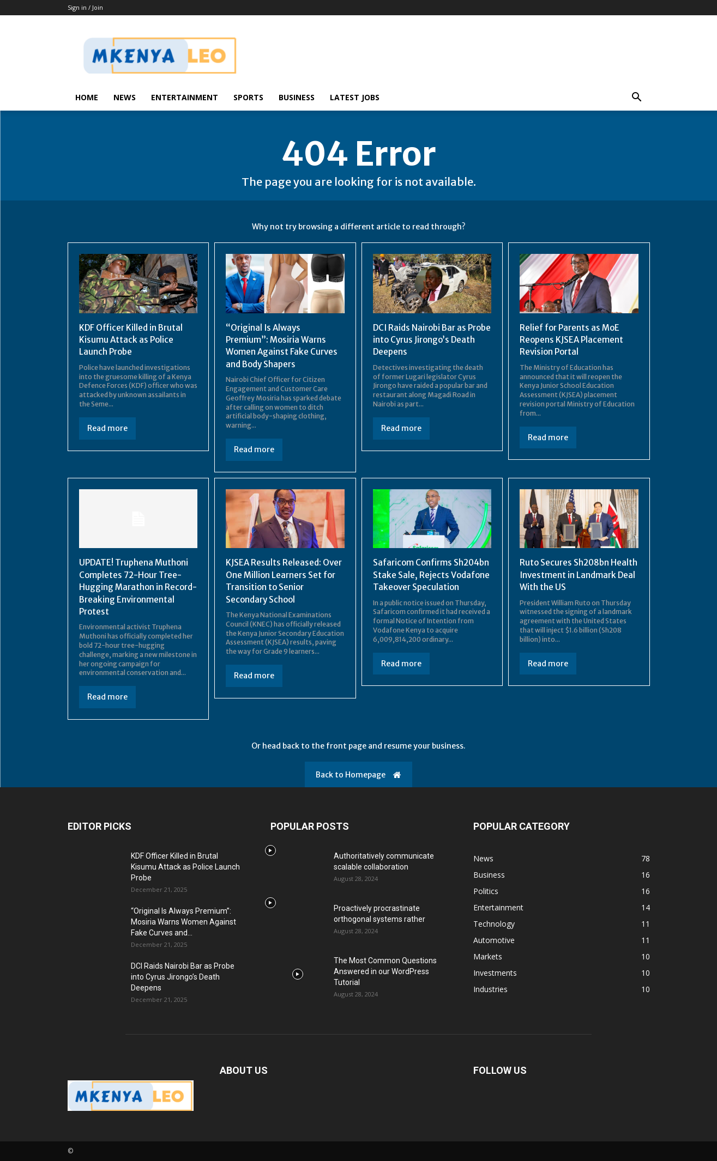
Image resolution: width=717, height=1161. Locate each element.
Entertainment (184, 97)
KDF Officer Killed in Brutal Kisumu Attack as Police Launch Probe (132, 339)
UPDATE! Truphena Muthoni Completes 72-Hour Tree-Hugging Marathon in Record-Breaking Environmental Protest (136, 587)
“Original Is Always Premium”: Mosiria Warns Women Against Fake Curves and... (183, 922)
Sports (248, 97)
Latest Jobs (354, 97)
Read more (107, 428)
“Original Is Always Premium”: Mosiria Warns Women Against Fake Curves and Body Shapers (283, 345)
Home (86, 97)
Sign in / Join (85, 7)
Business (297, 97)
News (124, 97)
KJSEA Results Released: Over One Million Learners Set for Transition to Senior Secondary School (281, 580)
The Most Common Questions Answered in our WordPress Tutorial (385, 971)
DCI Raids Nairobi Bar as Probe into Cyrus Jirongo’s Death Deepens (426, 339)
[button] (637, 98)
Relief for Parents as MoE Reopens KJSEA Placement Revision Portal (573, 339)
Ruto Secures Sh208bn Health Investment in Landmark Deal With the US (575, 574)
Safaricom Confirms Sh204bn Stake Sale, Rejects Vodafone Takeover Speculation (431, 580)
